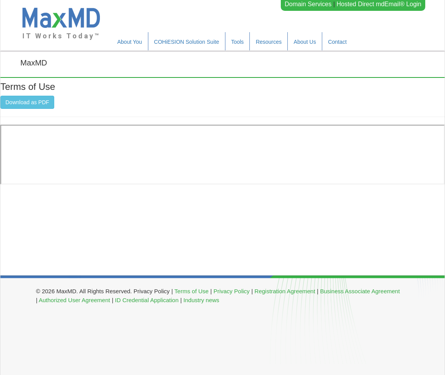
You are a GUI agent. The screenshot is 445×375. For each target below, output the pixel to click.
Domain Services (308, 4)
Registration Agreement (284, 291)
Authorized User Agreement (74, 300)
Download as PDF (27, 102)
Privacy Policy (231, 291)
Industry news (202, 300)
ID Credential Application (147, 300)
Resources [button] (269, 42)
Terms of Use (191, 291)
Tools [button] (237, 42)
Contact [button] (337, 42)
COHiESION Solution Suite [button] (186, 42)
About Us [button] (305, 42)
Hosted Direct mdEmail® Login (379, 4)
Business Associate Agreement (360, 291)
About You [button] (129, 42)
